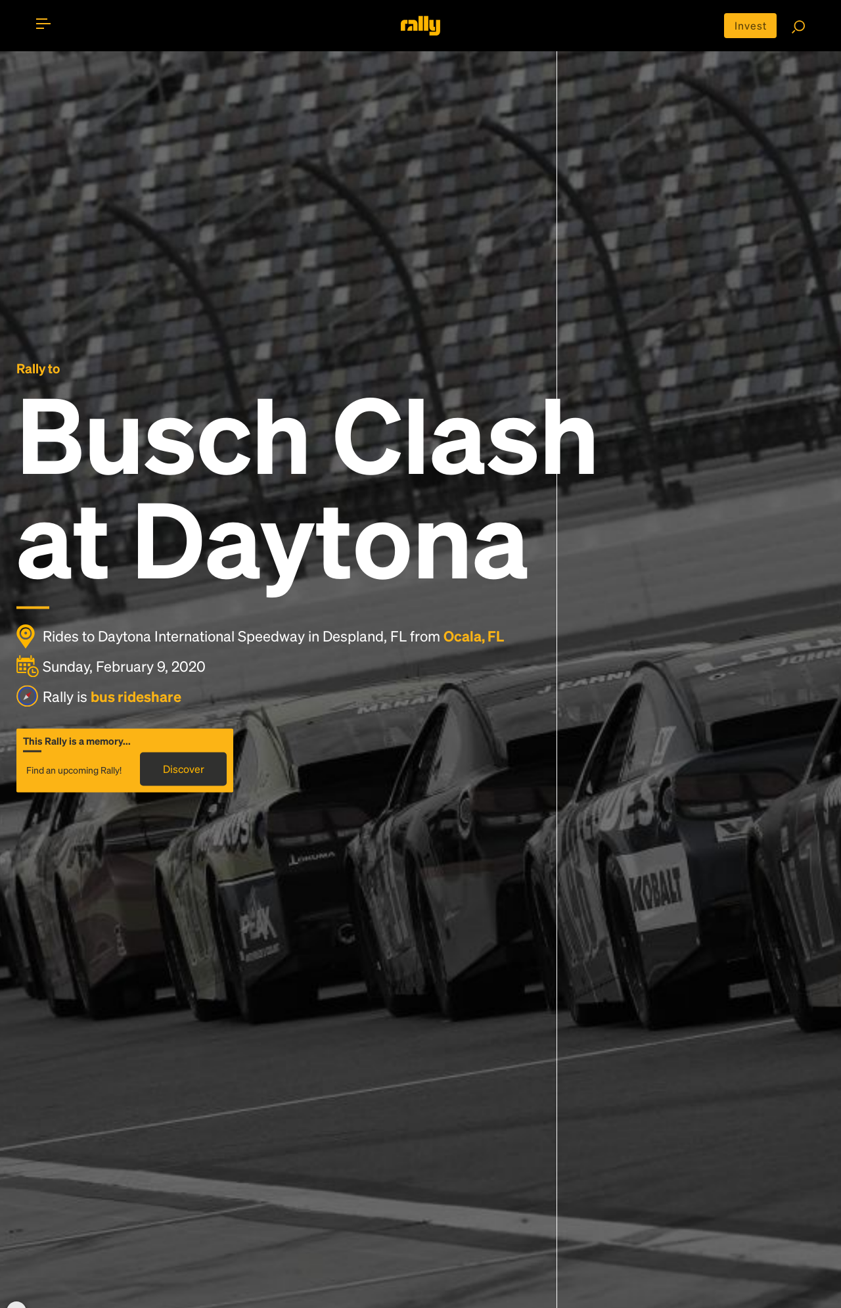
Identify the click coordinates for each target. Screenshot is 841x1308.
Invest (751, 25)
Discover (183, 769)
